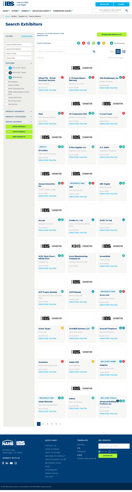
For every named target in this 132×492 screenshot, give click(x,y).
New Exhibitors (13, 82)
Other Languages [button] (86, 459)
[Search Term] (108, 11)
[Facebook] (3, 463)
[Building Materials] (78, 43)
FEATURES (10, 63)
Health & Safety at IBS (55, 460)
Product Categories (16, 117)
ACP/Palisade (75, 292)
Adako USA (74, 362)
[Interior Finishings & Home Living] (98, 43)
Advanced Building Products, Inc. (108, 403)
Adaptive (104, 365)
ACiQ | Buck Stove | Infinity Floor (47, 257)
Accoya (42, 220)
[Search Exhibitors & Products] (64, 51)
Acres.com (104, 295)
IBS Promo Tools (53, 463)
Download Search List (112, 34)
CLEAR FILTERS (26, 36)
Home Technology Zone (16, 88)
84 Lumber (43, 150)
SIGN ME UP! (107, 456)
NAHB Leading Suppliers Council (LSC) (18, 93)
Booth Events (19, 132)
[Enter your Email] (114, 446)
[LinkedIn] (8, 463)
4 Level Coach (106, 114)
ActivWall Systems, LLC (79, 329)
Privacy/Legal (51, 473)
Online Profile (43, 90)
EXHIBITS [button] (25, 11)
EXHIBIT (121, 4)
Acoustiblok (105, 256)
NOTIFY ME (104, 4)
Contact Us (50, 446)
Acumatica (43, 362)
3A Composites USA (78, 114)
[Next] (60, 424)
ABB (71, 187)
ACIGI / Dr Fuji (106, 220)
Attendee (103, 452)
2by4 (41, 114)
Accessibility (51, 470)
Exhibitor (113, 452)
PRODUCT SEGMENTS (15, 111)
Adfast (72, 399)
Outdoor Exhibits (13, 85)
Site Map (49, 477)
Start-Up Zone (12, 104)
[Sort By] (45, 58)
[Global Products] (93, 43)
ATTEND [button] (15, 11)
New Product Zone (14, 101)
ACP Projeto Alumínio (48, 292)
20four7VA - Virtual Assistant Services (47, 79)
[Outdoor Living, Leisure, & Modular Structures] (103, 43)
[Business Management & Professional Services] (83, 43)
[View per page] (117, 58)
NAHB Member (119, 43)
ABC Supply (105, 184)
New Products (19, 137)
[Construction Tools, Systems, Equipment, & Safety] (88, 43)
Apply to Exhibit (53, 453)
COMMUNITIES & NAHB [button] (62, 11)
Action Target (44, 329)
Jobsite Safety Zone (15, 97)
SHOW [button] (5, 11)
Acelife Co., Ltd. (76, 220)
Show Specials (19, 126)
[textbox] (19, 44)
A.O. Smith (104, 147)
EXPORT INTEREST (14, 122)
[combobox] (19, 44)
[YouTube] (12, 463)
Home (8, 16)
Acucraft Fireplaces (108, 329)
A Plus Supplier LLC (77, 147)
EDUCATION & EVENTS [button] (41, 11)
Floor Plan (52, 90)
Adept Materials (46, 402)
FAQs (47, 466)
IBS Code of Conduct (55, 456)
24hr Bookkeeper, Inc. (109, 78)
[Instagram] (16, 463)
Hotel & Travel (52, 449)
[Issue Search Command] (127, 9)
